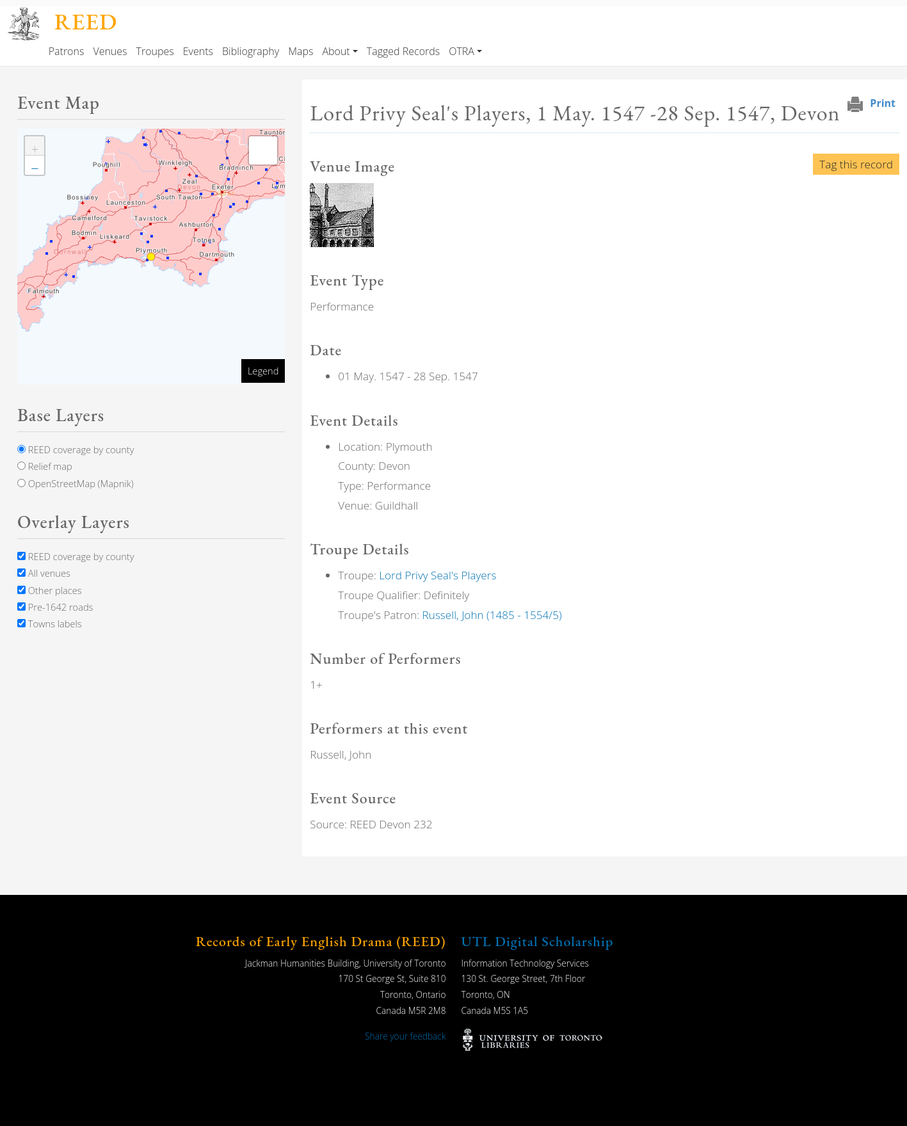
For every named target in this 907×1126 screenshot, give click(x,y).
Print (882, 103)
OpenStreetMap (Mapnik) (75, 483)
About (335, 51)
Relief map (44, 466)
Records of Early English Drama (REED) (321, 941)
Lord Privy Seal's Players (437, 575)
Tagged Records (403, 51)
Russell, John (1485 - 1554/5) (492, 614)
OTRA (461, 51)
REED (85, 21)
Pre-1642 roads (55, 606)
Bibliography (250, 51)
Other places (49, 590)
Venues (110, 51)
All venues (43, 573)
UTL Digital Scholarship (538, 941)
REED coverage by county (75, 449)
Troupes (155, 51)
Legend (263, 370)
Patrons (66, 51)
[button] (342, 214)
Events (198, 51)
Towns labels (49, 623)
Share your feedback (405, 1036)
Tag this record (856, 164)
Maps (300, 51)
